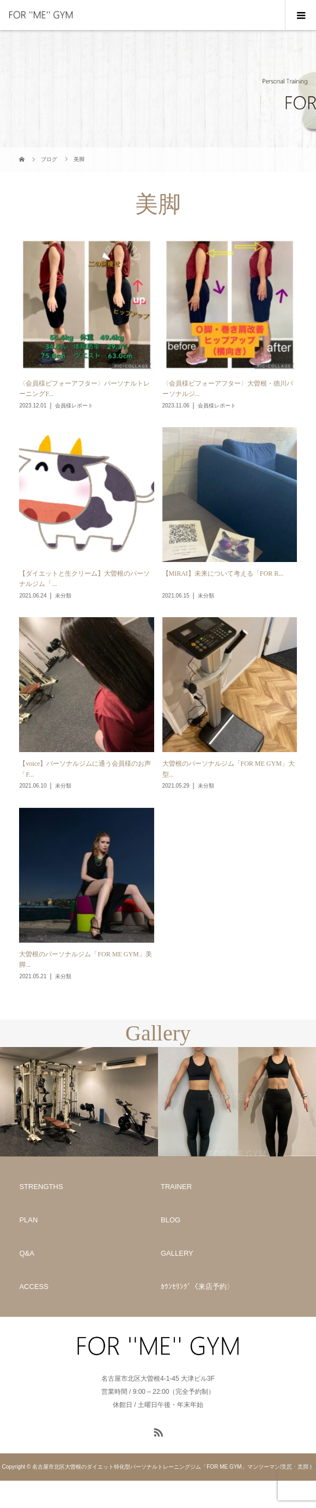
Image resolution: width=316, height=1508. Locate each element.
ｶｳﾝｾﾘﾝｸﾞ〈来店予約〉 (197, 1286)
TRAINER (176, 1186)
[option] (79, 1102)
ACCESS (33, 1286)
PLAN (28, 1220)
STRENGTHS (41, 1186)
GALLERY (177, 1253)
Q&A (26, 1253)
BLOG (170, 1220)
